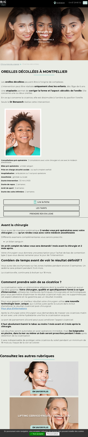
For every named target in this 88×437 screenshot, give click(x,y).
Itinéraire (60, 2)
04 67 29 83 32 (75, 2)
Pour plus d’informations (14, 308)
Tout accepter (36, 434)
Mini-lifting (44, 379)
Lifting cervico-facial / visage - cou (44, 415)
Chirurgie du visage (10, 64)
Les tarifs (41, 208)
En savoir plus (40, 391)
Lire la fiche (43, 202)
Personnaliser (52, 434)
